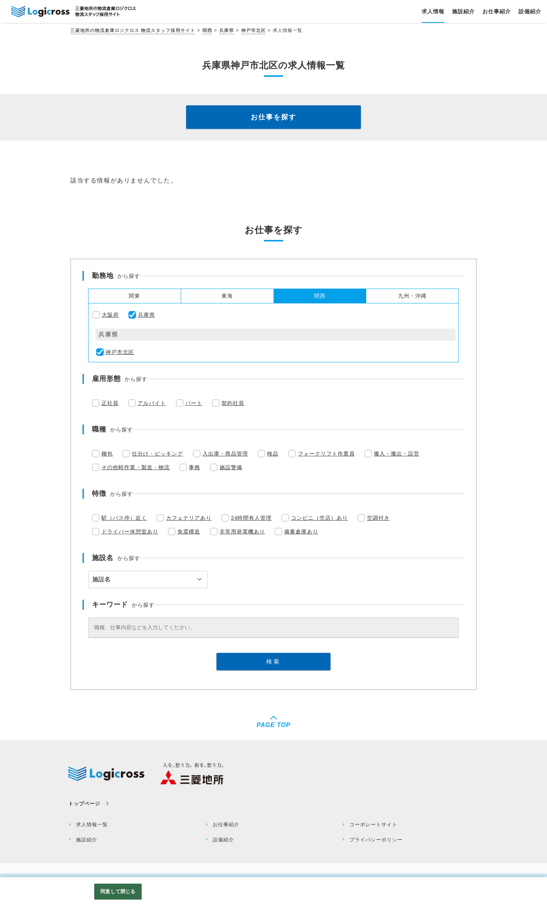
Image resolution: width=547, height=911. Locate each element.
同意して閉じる (117, 892)
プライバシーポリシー (376, 840)
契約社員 (232, 403)
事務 (194, 467)
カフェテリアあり (189, 518)
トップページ (84, 803)
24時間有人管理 (251, 518)
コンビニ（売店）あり (319, 518)
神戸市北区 (253, 30)
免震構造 (188, 532)
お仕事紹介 (226, 824)
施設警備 (231, 467)
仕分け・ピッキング (157, 454)
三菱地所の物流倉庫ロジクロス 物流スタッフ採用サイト (132, 30)
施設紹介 (86, 840)
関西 (207, 30)
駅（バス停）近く (124, 518)
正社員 (110, 403)
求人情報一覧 (92, 824)
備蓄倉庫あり (301, 532)
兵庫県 (226, 30)
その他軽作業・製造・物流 (135, 467)
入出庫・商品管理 (225, 454)
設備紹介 (223, 840)
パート (193, 403)
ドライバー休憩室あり (129, 532)
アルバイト (152, 403)
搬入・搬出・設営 (396, 454)
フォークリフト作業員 (326, 454)
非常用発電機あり (242, 532)
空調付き (378, 518)
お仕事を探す (273, 117)
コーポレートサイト (373, 824)
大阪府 (110, 315)
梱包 (107, 454)
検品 (272, 454)
